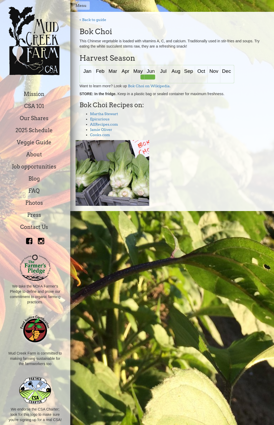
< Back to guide (92, 20)
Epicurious (99, 119)
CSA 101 (34, 106)
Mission (34, 94)
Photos (34, 203)
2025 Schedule (34, 130)
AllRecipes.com (104, 124)
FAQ (33, 191)
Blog (34, 179)
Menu (81, 5)
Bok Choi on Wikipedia (149, 86)
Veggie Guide (34, 142)
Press (34, 215)
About (34, 154)
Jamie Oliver (101, 129)
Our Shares (34, 118)
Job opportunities (34, 166)
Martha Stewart (104, 114)
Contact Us (34, 227)
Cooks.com (100, 135)
